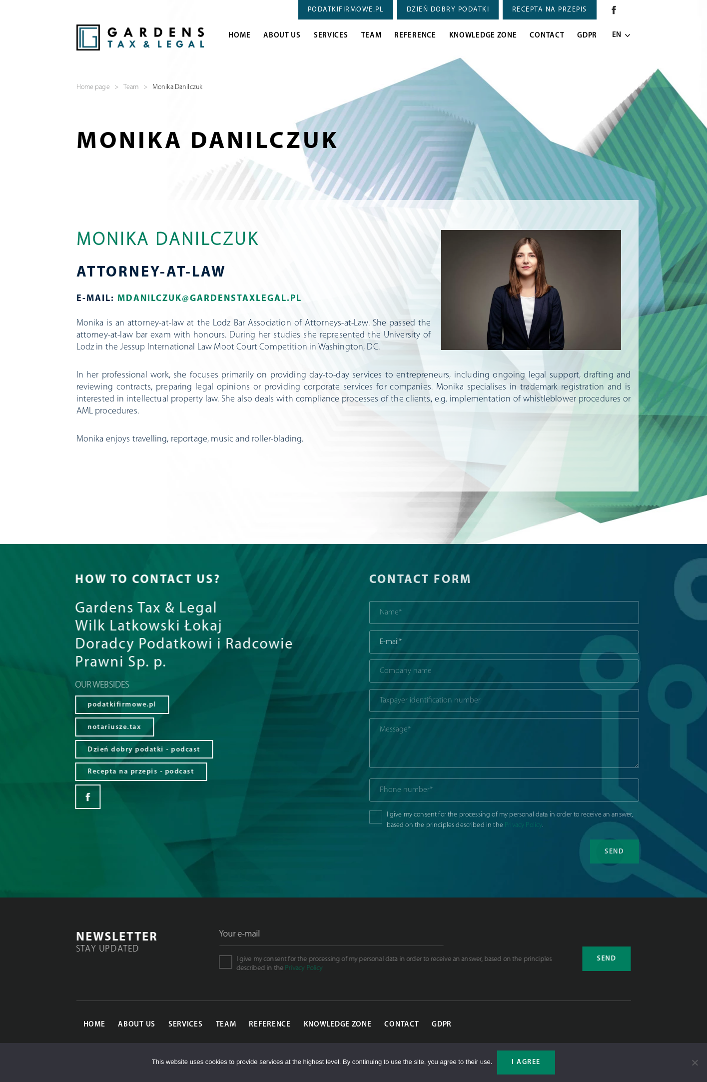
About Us (282, 36)
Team (371, 36)
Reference (415, 36)
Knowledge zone (483, 36)
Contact (547, 36)
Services (331, 36)
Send (614, 958)
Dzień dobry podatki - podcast (130, 750)
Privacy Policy (554, 825)
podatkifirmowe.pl (108, 705)
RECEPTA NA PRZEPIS (549, 10)
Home (239, 36)
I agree (526, 1062)
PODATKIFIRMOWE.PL (346, 10)
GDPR (587, 36)
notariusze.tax (101, 728)
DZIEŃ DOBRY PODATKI (448, 10)
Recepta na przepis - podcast (127, 773)
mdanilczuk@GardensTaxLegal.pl (209, 299)
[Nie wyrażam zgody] (695, 1063)
